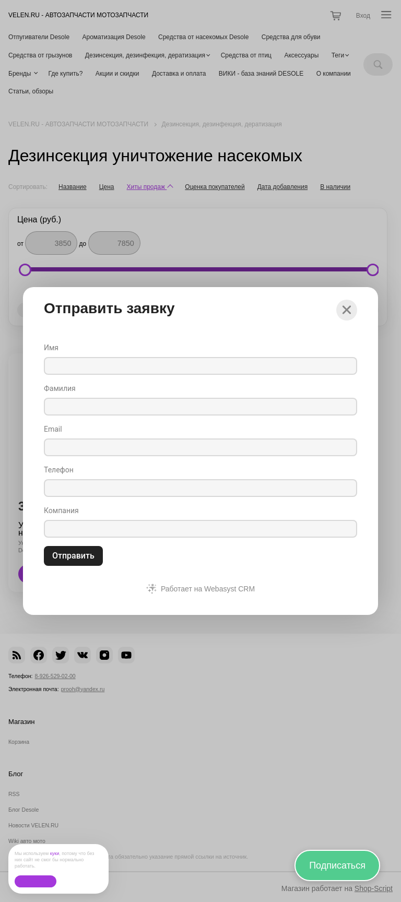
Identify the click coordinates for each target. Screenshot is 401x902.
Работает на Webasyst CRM (208, 589)
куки (55, 853)
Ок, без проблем (35, 881)
